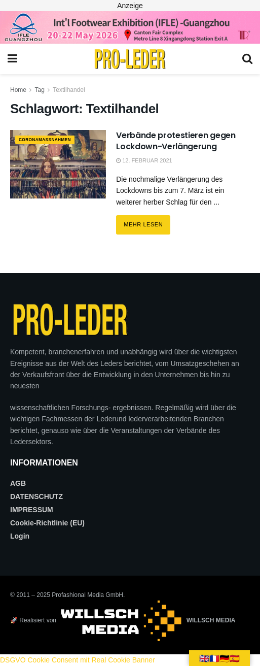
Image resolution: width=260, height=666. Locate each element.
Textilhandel (69, 89)
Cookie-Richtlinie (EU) (47, 523)
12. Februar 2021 (144, 160)
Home (18, 89)
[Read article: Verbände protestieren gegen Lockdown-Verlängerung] (58, 164)
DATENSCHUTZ (36, 496)
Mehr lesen (147, 221)
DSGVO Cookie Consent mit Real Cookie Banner (77, 660)
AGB (18, 483)
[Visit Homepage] (130, 59)
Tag (39, 89)
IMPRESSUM (31, 510)
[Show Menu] (12, 59)
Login (19, 536)
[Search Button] (247, 59)
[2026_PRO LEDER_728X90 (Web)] (130, 27)
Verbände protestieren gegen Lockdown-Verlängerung (175, 140)
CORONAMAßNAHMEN (54, 140)
